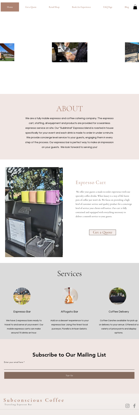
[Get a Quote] (102, 232)
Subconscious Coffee (34, 400)
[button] (135, 7)
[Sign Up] (69, 375)
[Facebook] (134, 406)
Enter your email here (13, 362)
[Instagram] (127, 406)
